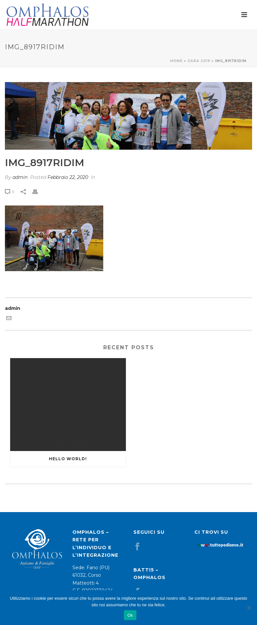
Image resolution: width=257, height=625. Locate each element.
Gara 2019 (199, 61)
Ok (130, 615)
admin (20, 177)
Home (176, 61)
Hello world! (68, 458)
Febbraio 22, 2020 (68, 177)
